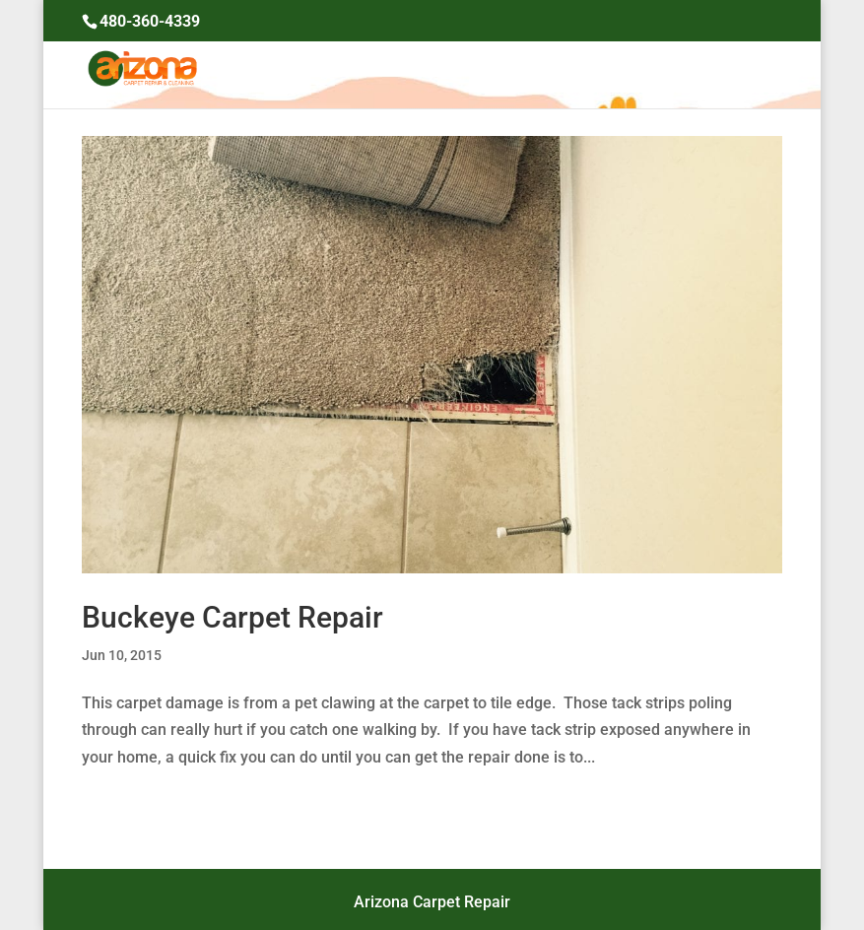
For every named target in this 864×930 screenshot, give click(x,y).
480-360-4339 (150, 21)
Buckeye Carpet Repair (232, 617)
